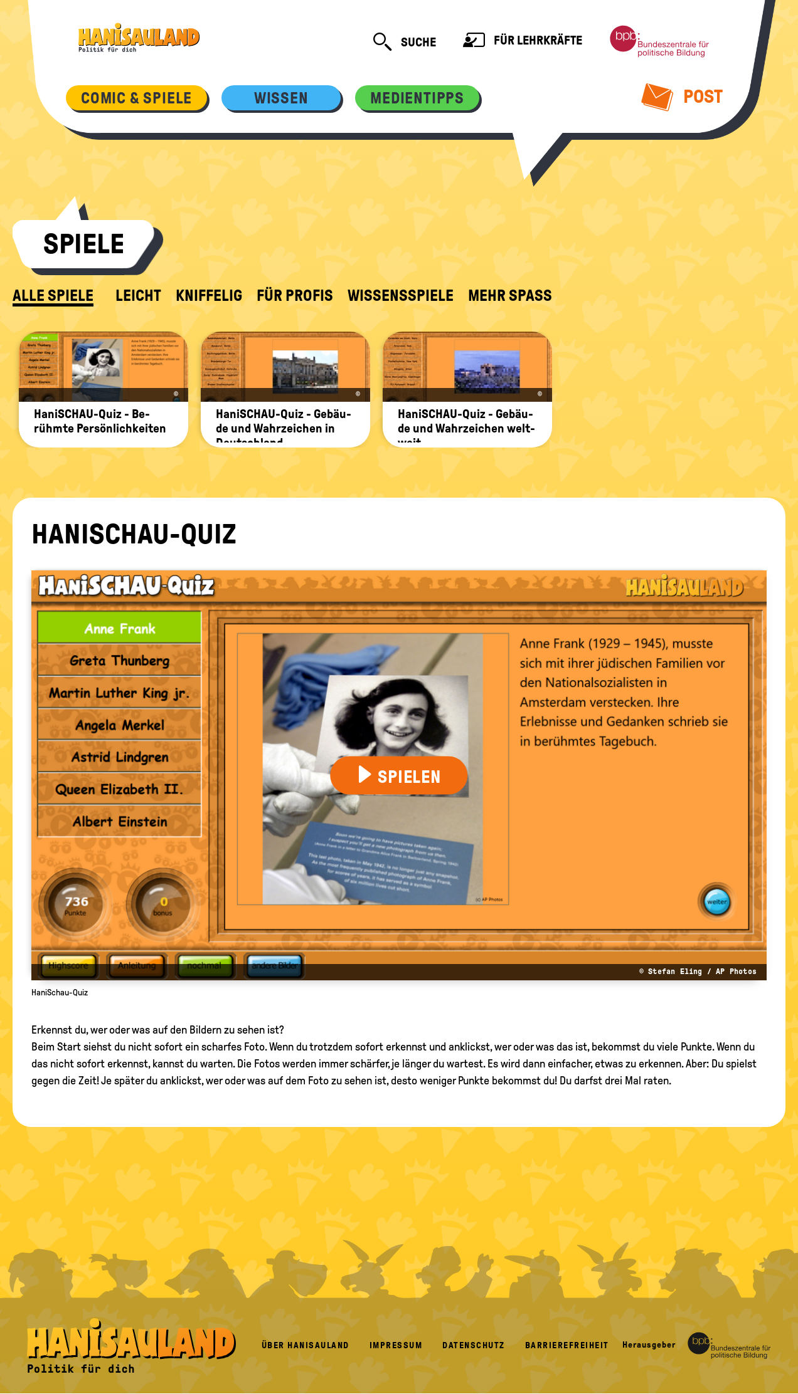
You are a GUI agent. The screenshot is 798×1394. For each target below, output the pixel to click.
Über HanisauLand (305, 1345)
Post (682, 96)
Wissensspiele (401, 296)
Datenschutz (473, 1345)
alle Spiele (53, 296)
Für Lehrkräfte (522, 41)
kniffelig (209, 296)
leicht (138, 296)
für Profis (295, 296)
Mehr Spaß (510, 296)
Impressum (396, 1345)
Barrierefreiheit (567, 1345)
